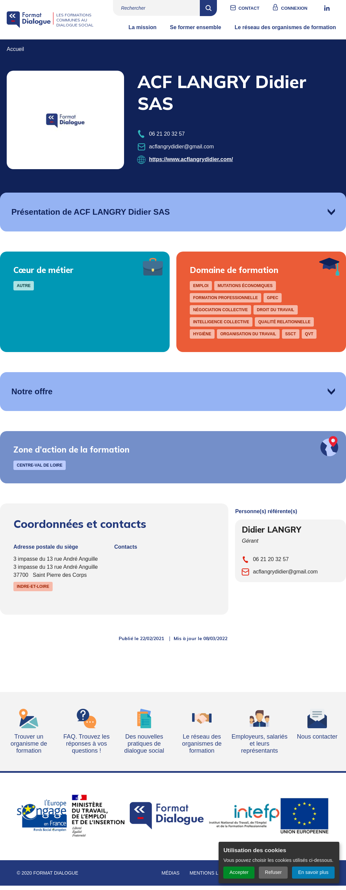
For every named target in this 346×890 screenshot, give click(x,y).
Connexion (301, 8)
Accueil (15, 54)
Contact (255, 8)
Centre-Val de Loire (39, 470)
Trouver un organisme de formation (28, 748)
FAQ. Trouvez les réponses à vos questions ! (86, 748)
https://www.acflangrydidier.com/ (191, 164)
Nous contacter (317, 741)
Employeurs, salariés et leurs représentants (259, 748)
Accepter (238, 872)
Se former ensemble (195, 32)
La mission (142, 32)
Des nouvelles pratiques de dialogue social (144, 748)
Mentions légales (213, 878)
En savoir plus (313, 872)
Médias (171, 878)
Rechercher (215, 8)
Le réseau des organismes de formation (285, 32)
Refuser (273, 872)
